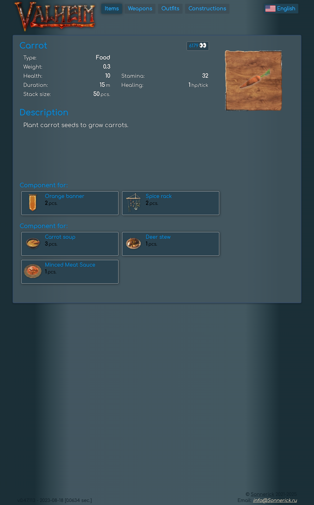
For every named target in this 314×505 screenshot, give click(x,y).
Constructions (207, 9)
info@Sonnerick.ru (275, 500)
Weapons (140, 9)
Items (112, 9)
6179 (198, 45)
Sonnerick (262, 494)
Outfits (170, 9)
